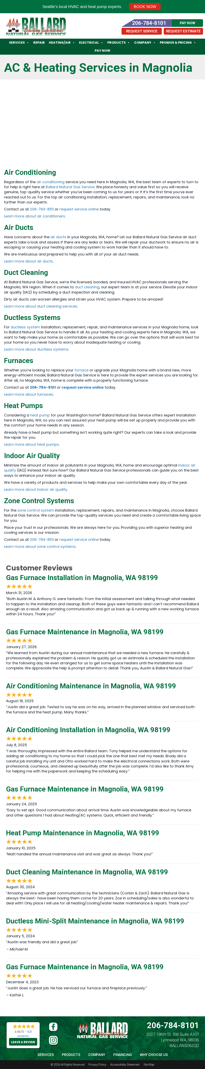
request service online (79, 209)
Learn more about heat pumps (31, 444)
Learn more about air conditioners (34, 216)
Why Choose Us (154, 1055)
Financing (122, 1055)
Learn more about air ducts (28, 261)
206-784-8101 (42, 209)
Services (19, 43)
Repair (39, 42)
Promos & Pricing (178, 43)
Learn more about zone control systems (40, 546)
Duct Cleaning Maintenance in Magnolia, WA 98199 (87, 872)
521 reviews (24, 1034)
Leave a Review (23, 1042)
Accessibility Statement (125, 1064)
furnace (81, 370)
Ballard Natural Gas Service (70, 186)
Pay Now (102, 50)
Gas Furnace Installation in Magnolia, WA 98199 (82, 578)
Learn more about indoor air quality (35, 489)
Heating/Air (62, 43)
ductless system (25, 327)
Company (145, 43)
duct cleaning (87, 287)
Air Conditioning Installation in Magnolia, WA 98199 (88, 730)
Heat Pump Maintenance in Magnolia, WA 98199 (82, 833)
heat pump (40, 415)
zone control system (35, 510)
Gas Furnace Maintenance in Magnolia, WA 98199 (85, 632)
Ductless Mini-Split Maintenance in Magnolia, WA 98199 (95, 921)
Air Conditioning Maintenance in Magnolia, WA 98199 (91, 686)
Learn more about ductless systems (36, 349)
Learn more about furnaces (28, 394)
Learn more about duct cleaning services (40, 306)
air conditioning (50, 181)
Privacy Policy (97, 1064)
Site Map (149, 1064)
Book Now (145, 6)
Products (118, 43)
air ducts (58, 236)
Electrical (91, 43)
